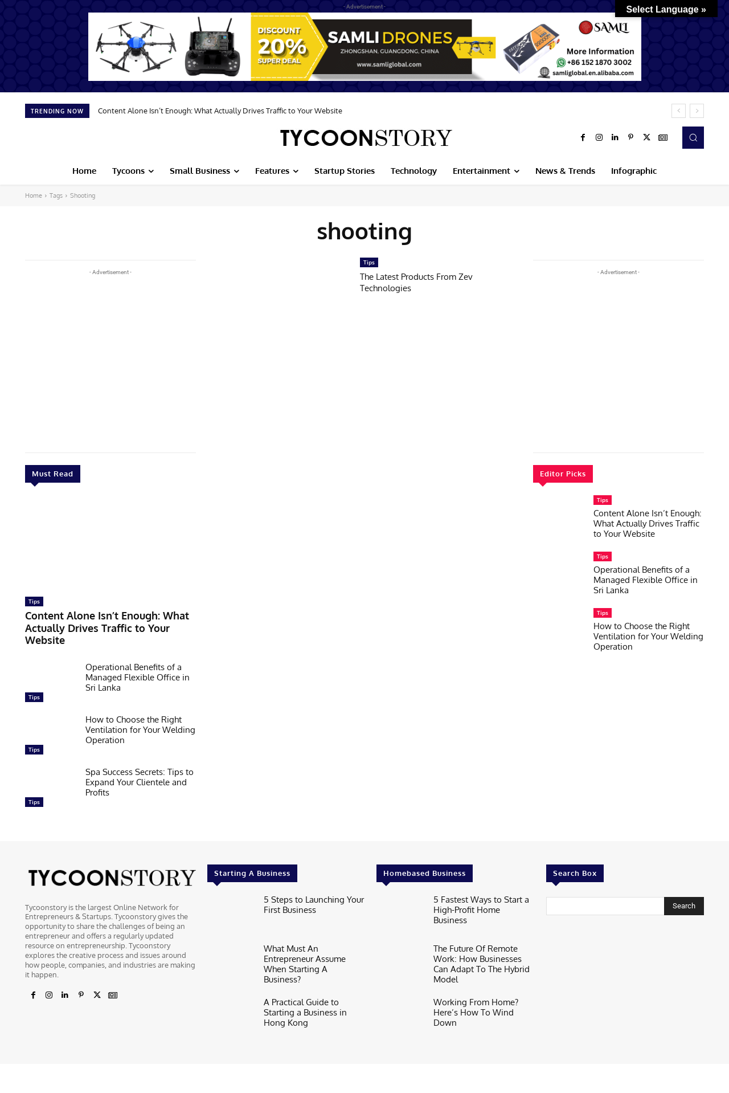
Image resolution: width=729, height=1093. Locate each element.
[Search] (684, 889)
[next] (697, 111)
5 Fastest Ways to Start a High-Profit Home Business (477, 887)
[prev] (678, 111)
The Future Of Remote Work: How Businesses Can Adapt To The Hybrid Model (483, 940)
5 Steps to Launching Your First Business (307, 887)
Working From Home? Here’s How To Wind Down (481, 985)
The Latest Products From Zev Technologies (424, 281)
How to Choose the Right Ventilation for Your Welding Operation (140, 713)
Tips (34, 601)
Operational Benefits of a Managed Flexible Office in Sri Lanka (137, 660)
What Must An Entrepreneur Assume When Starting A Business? (311, 940)
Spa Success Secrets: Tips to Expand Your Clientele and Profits (139, 765)
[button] (693, 137)
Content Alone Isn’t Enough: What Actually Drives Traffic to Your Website (220, 110)
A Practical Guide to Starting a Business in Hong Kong (314, 985)
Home (33, 195)
